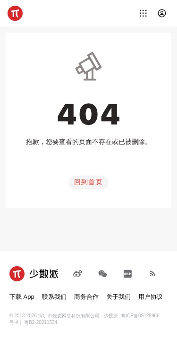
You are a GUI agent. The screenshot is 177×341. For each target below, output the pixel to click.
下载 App (21, 296)
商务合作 (86, 296)
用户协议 (150, 296)
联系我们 (54, 296)
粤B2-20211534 (40, 322)
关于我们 (118, 296)
